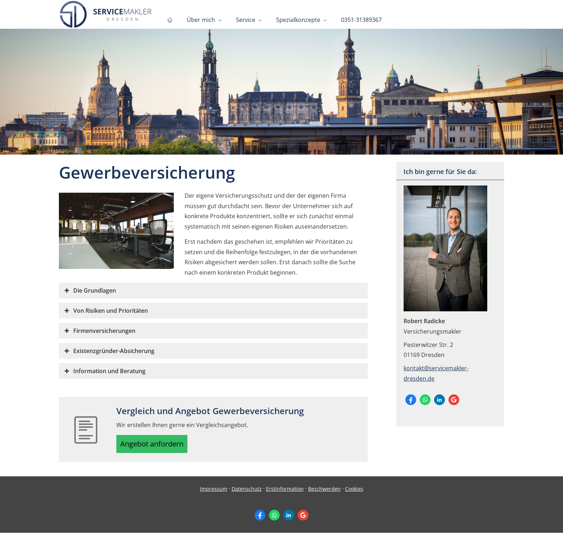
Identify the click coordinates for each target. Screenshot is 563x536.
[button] (94, 290)
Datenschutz (247, 491)
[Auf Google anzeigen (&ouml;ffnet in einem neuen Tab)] (453, 399)
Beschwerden (324, 491)
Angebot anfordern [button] (156, 445)
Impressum (213, 491)
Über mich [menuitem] (201, 20)
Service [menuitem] (245, 20)
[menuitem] (170, 20)
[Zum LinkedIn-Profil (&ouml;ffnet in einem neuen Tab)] (439, 399)
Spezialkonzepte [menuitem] (298, 20)
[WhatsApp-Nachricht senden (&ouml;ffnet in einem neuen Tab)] (425, 399)
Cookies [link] (354, 491)
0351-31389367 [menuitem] (361, 20)
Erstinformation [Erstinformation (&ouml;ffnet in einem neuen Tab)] (285, 491)
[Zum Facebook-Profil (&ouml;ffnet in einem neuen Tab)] (410, 399)
